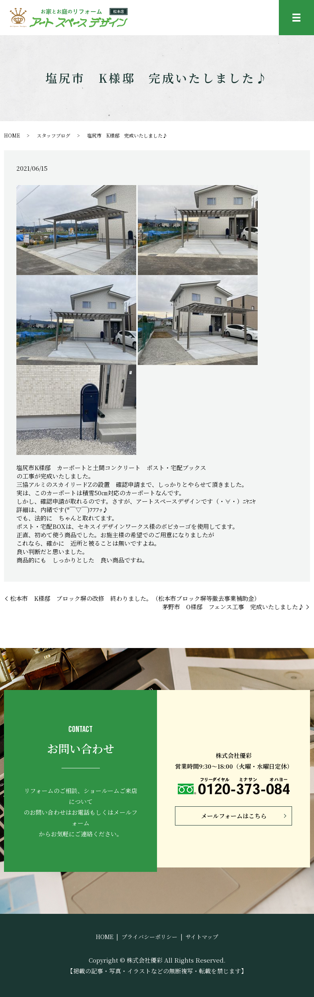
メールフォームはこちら (233, 816)
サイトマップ (201, 937)
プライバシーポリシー (149, 937)
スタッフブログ (53, 135)
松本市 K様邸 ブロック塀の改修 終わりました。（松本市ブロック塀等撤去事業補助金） (135, 598)
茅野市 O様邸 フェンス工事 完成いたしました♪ (233, 606)
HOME (12, 135)
